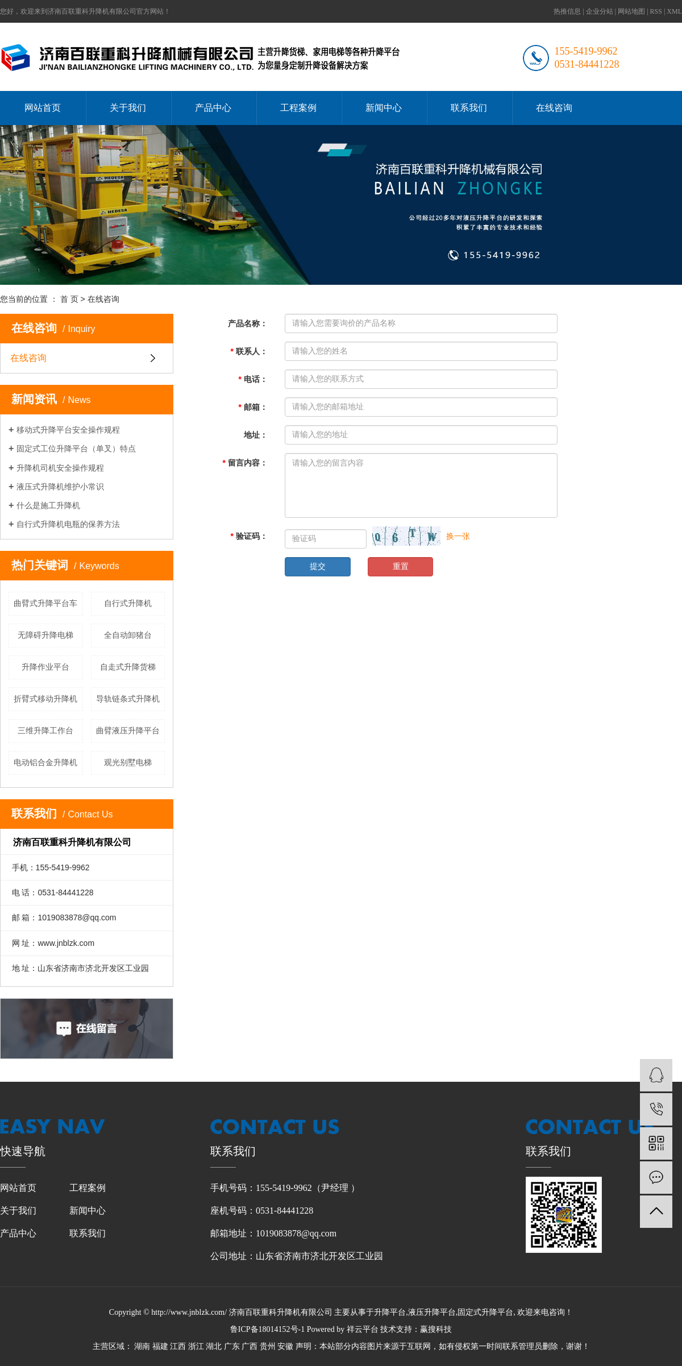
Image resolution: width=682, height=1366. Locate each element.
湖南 (142, 1346)
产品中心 (213, 108)
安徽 (285, 1346)
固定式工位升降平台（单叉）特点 (76, 448)
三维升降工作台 (45, 730)
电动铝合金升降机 (45, 762)
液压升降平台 (432, 1312)
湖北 (214, 1346)
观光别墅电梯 (128, 762)
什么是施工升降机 (48, 505)
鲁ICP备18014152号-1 (267, 1329)
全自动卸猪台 (128, 635)
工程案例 (298, 108)
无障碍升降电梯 (45, 635)
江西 (178, 1346)
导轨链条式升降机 (128, 698)
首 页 (69, 299)
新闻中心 (383, 108)
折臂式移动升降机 (45, 698)
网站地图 (631, 11)
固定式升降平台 (485, 1312)
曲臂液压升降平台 (128, 730)
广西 (249, 1346)
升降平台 (390, 1312)
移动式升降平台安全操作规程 (68, 429)
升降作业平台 (45, 666)
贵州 (268, 1346)
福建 (160, 1346)
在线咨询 (554, 108)
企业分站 (599, 11)
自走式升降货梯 (128, 666)
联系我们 (469, 108)
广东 (232, 1346)
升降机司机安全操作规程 (60, 467)
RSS (656, 11)
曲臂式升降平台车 (45, 603)
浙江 (196, 1346)
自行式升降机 (128, 603)
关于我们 (128, 108)
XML (674, 11)
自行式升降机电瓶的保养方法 (68, 524)
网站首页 (42, 108)
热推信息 (567, 11)
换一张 (458, 536)
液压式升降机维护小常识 (60, 486)
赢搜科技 (436, 1329)
